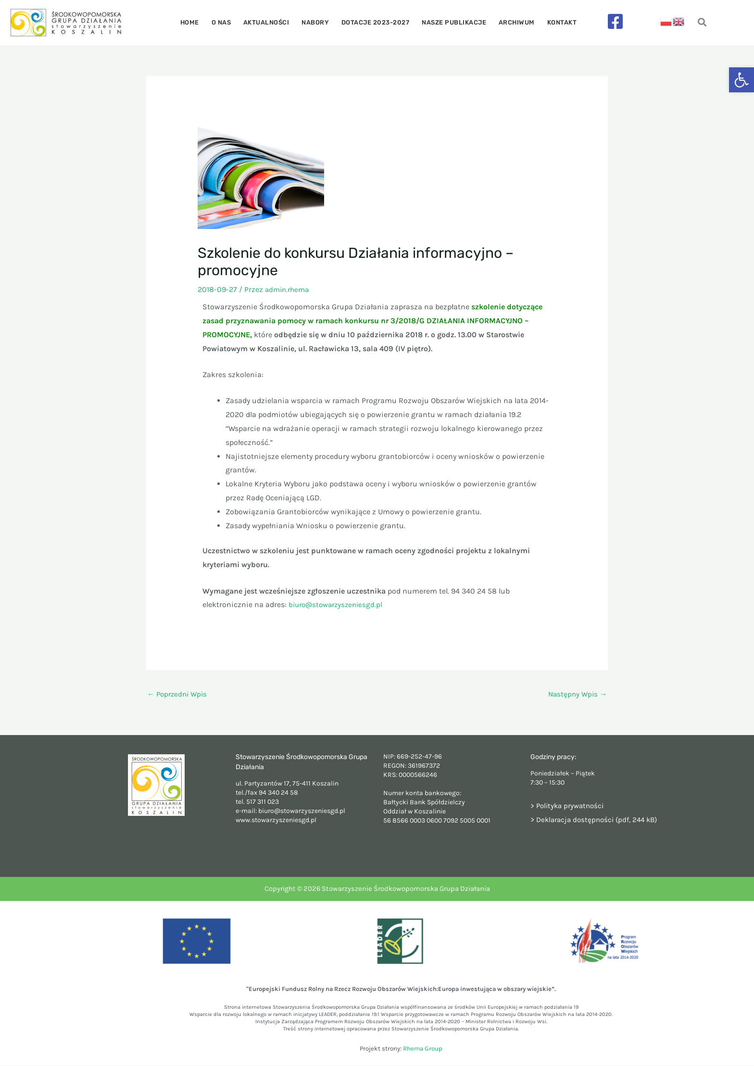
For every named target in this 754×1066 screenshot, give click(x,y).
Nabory (316, 22)
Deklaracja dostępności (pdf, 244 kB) (600, 820)
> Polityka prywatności (569, 806)
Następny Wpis (576, 694)
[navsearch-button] (702, 22)
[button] (741, 79)
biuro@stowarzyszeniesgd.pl (339, 604)
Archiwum (510, 22)
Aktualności (271, 22)
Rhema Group (422, 1049)
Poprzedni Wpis (179, 694)
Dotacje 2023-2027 (374, 22)
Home (199, 22)
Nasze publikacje (450, 22)
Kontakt (552, 22)
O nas (228, 22)
